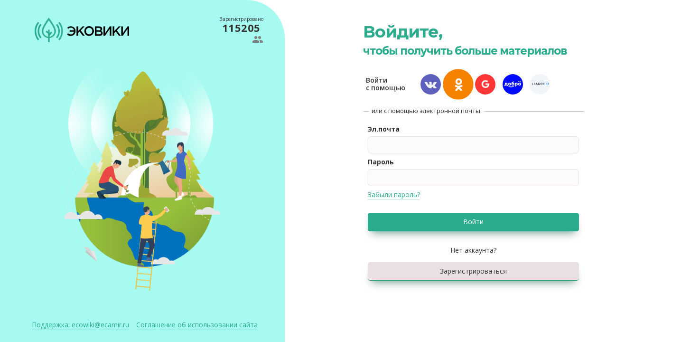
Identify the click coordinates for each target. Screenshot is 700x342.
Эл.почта (384, 128)
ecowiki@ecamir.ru (80, 324)
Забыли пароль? (394, 194)
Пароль (381, 161)
